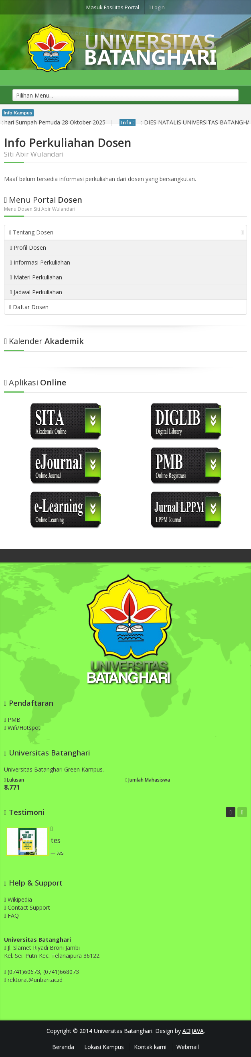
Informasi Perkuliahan (40, 262)
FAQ (11, 915)
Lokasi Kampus (104, 1047)
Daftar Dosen (29, 307)
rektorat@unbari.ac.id (35, 980)
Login (157, 7)
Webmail (187, 1047)
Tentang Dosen (126, 232)
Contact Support (27, 907)
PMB (12, 719)
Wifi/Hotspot (22, 727)
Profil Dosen (28, 247)
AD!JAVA (193, 1031)
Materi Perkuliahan (36, 277)
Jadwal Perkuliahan (36, 292)
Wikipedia (18, 899)
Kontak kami (150, 1047)
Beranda (63, 1047)
